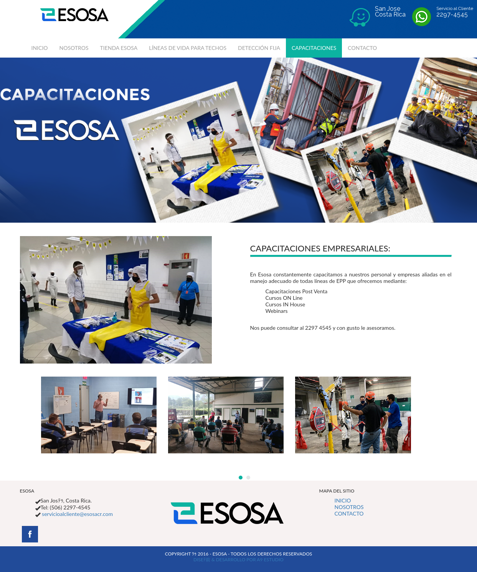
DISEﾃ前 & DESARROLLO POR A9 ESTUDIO (238, 559)
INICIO (39, 48)
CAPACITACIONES (314, 48)
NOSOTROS (74, 48)
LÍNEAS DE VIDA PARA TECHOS (187, 48)
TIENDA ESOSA (119, 48)
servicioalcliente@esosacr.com (77, 514)
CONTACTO (362, 48)
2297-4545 (452, 14)
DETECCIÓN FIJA (259, 48)
